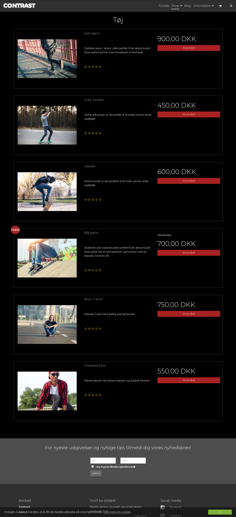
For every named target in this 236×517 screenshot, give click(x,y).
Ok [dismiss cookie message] (220, 512)
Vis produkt (189, 48)
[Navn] (103, 460)
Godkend (96, 473)
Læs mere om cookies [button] (117, 512)
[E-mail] (133, 460)
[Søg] (228, 5)
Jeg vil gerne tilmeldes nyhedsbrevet (119, 466)
